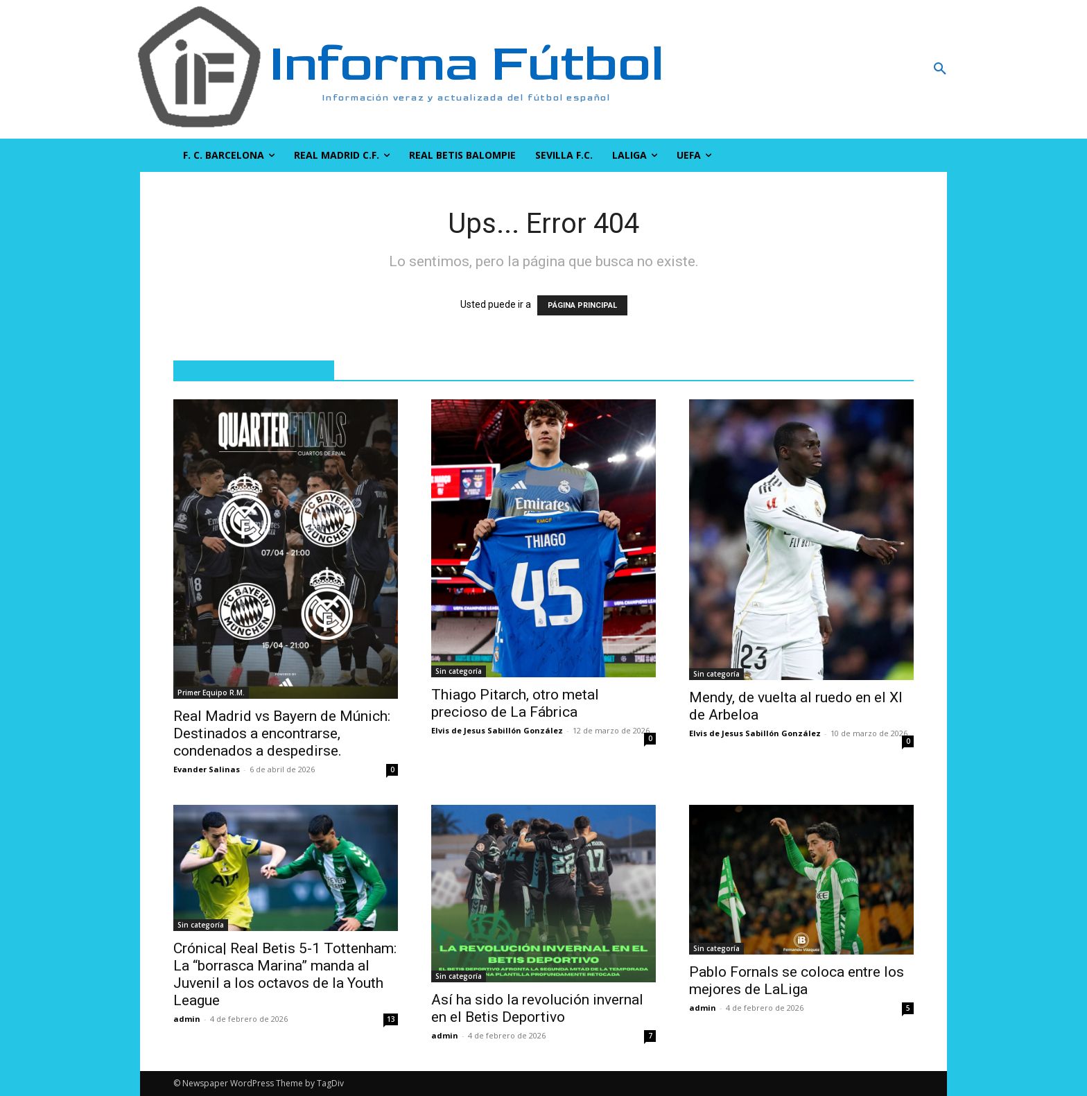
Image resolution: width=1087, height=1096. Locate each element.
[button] (866, 69)
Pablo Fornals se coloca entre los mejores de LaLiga (796, 981)
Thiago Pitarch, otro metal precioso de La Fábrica (515, 703)
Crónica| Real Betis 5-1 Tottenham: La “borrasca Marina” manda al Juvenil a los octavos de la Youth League (285, 974)
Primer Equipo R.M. (211, 692)
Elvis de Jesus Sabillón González (497, 730)
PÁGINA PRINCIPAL (582, 305)
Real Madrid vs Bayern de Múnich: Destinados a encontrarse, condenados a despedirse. (281, 733)
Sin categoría (458, 671)
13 (391, 1019)
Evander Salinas (206, 769)
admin (186, 1019)
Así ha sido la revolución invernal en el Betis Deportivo (537, 1008)
